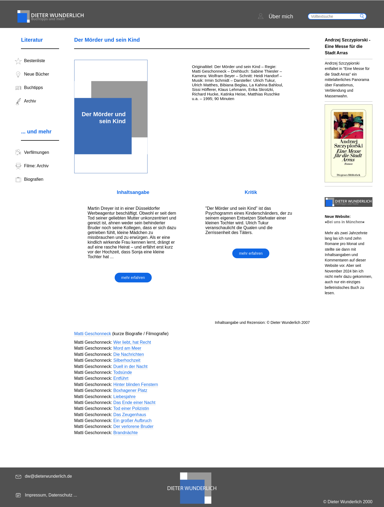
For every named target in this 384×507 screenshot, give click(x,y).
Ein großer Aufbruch (132, 420)
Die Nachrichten (128, 354)
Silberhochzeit (126, 360)
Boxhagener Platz (130, 390)
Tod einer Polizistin (131, 408)
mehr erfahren (133, 277)
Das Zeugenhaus (129, 414)
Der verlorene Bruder (133, 426)
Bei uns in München (344, 222)
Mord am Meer (127, 348)
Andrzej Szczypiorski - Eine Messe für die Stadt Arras (347, 46)
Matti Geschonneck (92, 333)
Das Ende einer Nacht (134, 402)
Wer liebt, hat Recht (132, 342)
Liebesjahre (124, 396)
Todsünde (122, 372)
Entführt (120, 378)
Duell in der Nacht (130, 366)
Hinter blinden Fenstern (135, 384)
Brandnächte (125, 432)
